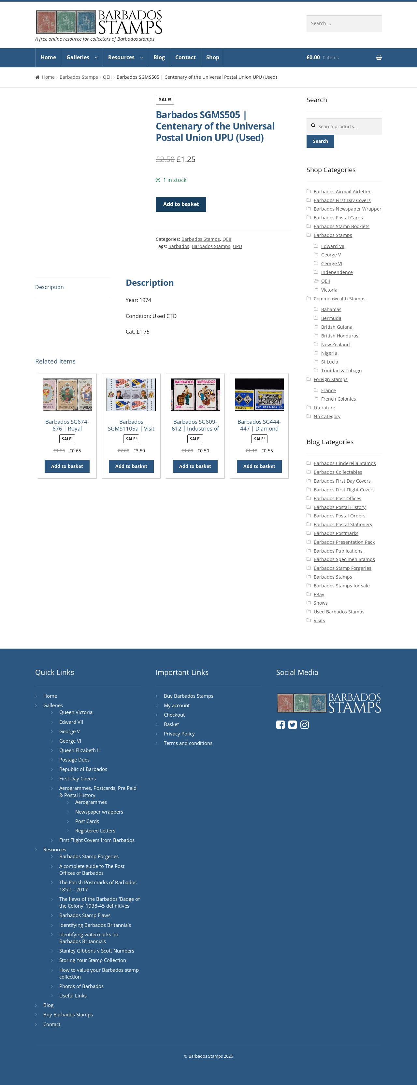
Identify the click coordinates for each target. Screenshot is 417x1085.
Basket (171, 724)
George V (331, 255)
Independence (337, 272)
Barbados (178, 246)
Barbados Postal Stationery (343, 524)
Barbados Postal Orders (340, 516)
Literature (324, 408)
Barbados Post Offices (337, 498)
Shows (321, 603)
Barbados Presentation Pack (344, 542)
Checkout (174, 714)
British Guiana (336, 327)
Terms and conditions (188, 743)
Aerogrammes (91, 802)
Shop (212, 57)
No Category (327, 416)
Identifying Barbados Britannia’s (95, 925)
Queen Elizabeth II (79, 750)
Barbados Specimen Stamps (344, 559)
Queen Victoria (76, 712)
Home (48, 57)
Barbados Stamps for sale (342, 586)
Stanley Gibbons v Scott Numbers (96, 950)
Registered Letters (95, 830)
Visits (319, 620)
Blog (159, 57)
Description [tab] (49, 287)
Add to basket (181, 204)
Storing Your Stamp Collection (92, 960)
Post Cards (87, 821)
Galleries (77, 57)
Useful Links (73, 995)
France (328, 390)
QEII (107, 77)
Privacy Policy (179, 733)
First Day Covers (77, 778)
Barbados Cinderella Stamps (345, 463)
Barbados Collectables (338, 472)
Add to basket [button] (67, 466)
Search (320, 141)
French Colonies (338, 399)
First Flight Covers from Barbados (97, 840)
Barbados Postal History (340, 507)
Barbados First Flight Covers (344, 490)
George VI (331, 263)
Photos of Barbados (81, 986)
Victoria (329, 290)
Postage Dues (74, 759)
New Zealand (335, 344)
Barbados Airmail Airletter (342, 191)
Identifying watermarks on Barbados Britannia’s (88, 938)
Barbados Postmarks (336, 533)
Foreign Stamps (331, 379)
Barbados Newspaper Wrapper (347, 209)
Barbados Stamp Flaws (84, 915)
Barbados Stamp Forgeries (342, 568)
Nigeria (329, 353)
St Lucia (329, 362)
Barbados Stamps (79, 77)
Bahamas (331, 309)
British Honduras (339, 336)
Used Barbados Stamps (339, 612)
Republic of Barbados (83, 769)
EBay (319, 594)
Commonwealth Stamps (340, 298)
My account (177, 705)
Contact (185, 57)
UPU (237, 246)
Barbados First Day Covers (342, 200)
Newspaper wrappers (99, 811)
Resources (121, 57)
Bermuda (331, 318)
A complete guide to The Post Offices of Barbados (91, 869)
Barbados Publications (338, 551)
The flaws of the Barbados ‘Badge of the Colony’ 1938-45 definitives (99, 902)
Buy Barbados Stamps (68, 1014)
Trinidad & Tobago (341, 370)
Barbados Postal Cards (338, 217)
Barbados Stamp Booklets (341, 226)
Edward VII (332, 246)
